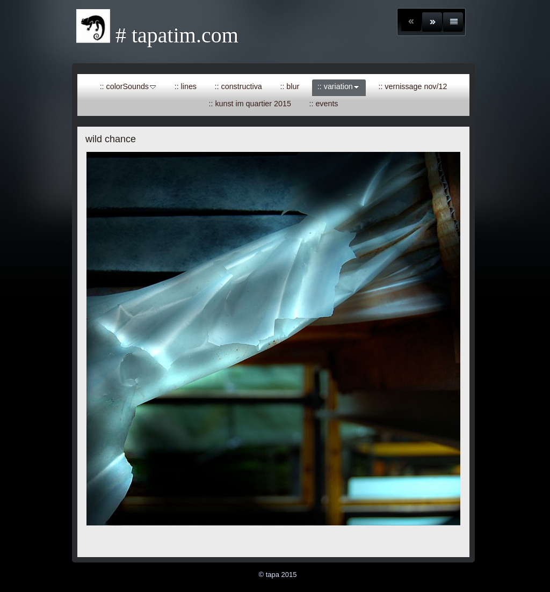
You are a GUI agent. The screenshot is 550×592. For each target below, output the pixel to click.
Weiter (432, 22)
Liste (453, 22)
